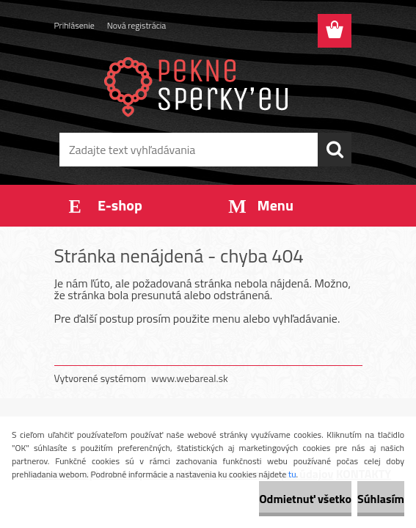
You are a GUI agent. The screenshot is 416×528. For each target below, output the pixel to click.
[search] (334, 149)
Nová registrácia (137, 25)
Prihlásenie (74, 25)
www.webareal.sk (189, 378)
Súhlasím (380, 498)
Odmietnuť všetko (305, 498)
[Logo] (199, 85)
